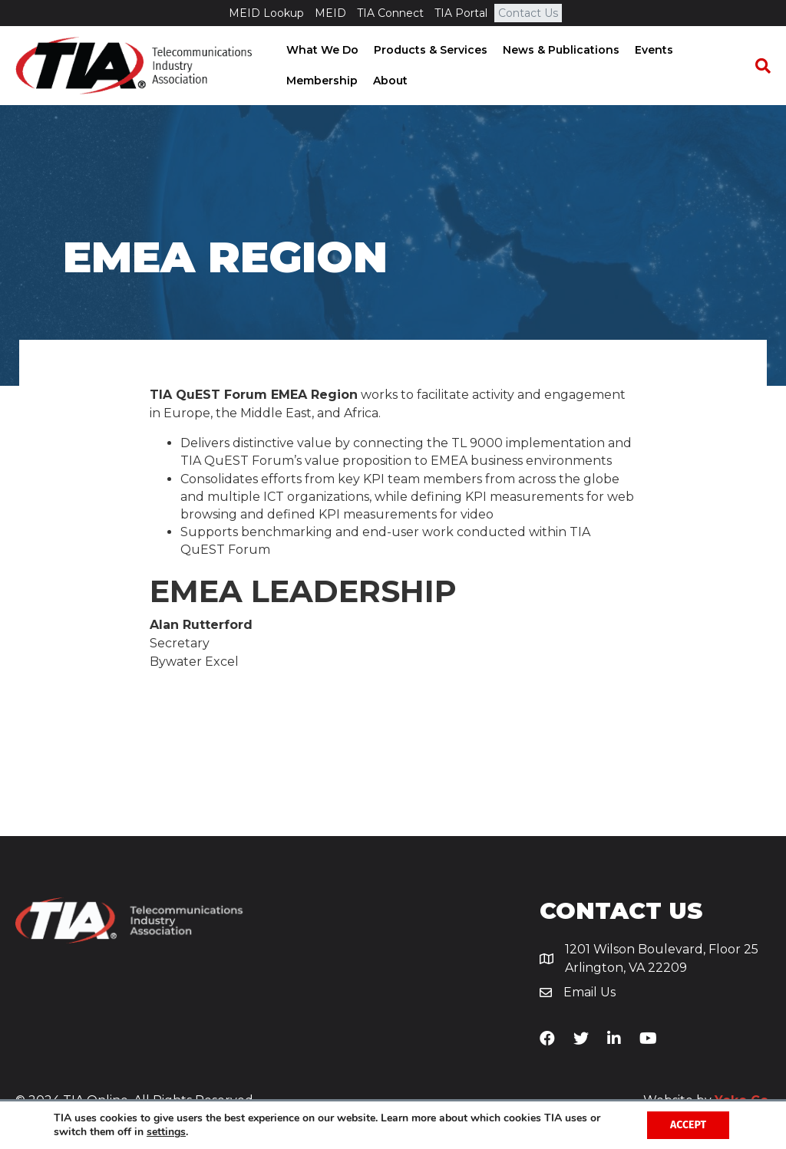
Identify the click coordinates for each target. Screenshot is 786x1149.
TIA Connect (390, 13)
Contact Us (528, 13)
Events (652, 50)
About (389, 80)
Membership (320, 80)
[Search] (759, 66)
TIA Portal (460, 13)
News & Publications (559, 50)
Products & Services (429, 50)
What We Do (321, 50)
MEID (330, 13)
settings (166, 1132)
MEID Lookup (266, 13)
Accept (688, 1124)
